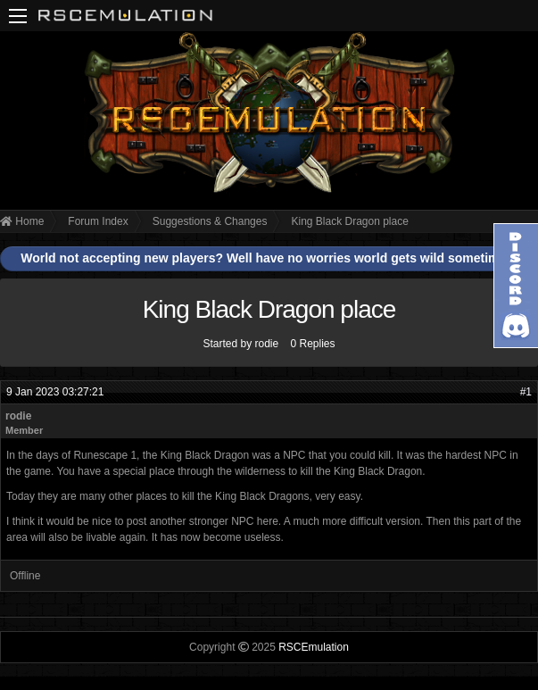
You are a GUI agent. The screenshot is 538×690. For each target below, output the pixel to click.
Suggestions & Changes (210, 221)
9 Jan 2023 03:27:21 (54, 392)
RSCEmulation (313, 647)
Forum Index (98, 221)
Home (22, 221)
